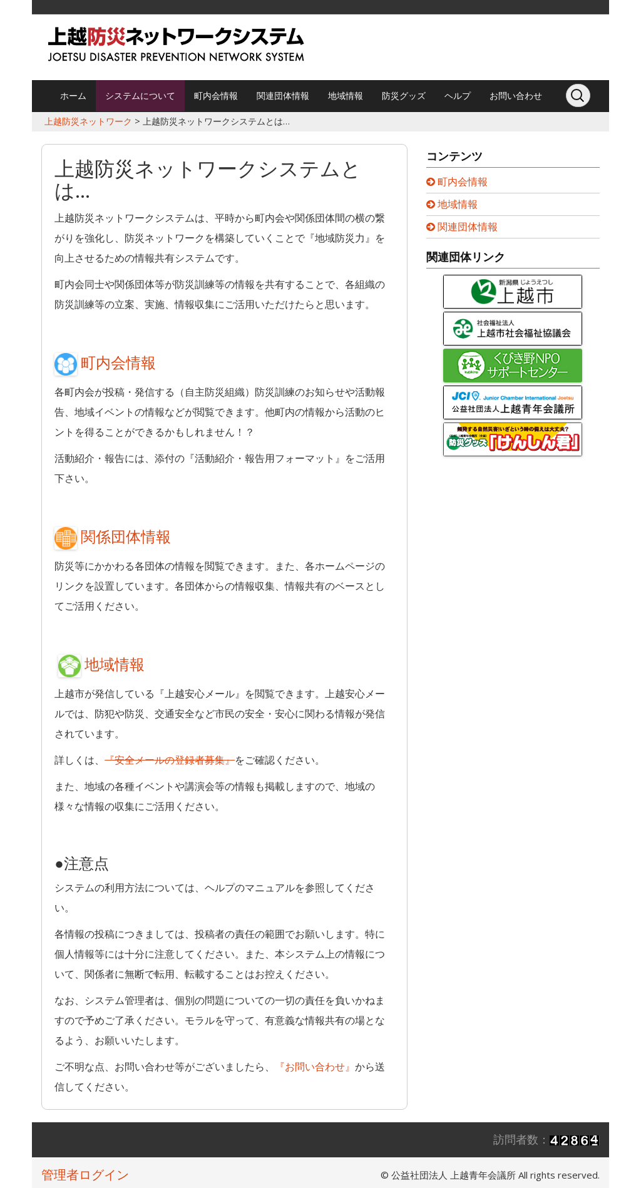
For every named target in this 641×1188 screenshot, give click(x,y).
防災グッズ (404, 95)
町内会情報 (216, 95)
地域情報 (345, 95)
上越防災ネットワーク (88, 121)
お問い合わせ (516, 95)
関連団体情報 (283, 95)
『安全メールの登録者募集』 (170, 760)
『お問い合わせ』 (315, 1066)
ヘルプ (457, 95)
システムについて (140, 95)
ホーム (73, 95)
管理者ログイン (85, 1174)
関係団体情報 (112, 536)
